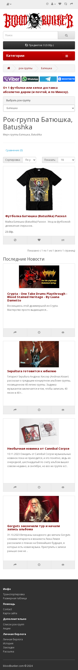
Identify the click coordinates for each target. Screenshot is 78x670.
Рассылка (8, 651)
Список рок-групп (13, 624)
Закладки (8, 647)
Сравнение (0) (14, 150)
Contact (7, 609)
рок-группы (25, 68)
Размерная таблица (15, 598)
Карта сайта (10, 613)
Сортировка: (12, 160)
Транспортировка (14, 594)
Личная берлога (13, 639)
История (8, 643)
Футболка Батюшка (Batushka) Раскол (35, 216)
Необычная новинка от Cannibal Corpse (38, 448)
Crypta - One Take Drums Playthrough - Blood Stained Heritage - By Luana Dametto (37, 297)
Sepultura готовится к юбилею (31, 371)
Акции (6, 628)
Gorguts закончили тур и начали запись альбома (33, 527)
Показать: (50, 160)
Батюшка (46, 68)
